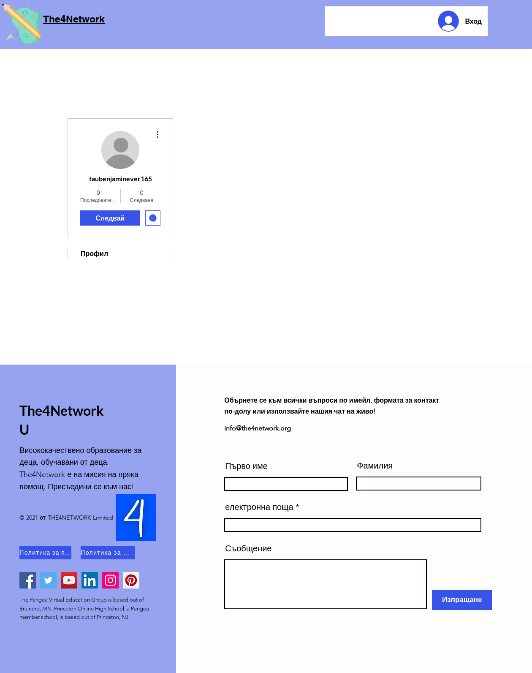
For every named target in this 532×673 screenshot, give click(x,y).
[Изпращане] (462, 600)
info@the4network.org (257, 428)
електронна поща (259, 507)
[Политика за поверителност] (45, 552)
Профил (94, 253)
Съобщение (248, 548)
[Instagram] (110, 580)
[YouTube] (69, 580)
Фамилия (375, 465)
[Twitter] (48, 580)
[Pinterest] (131, 580)
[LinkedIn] (89, 580)
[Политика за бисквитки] (108, 552)
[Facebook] (27, 580)
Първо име (246, 466)
